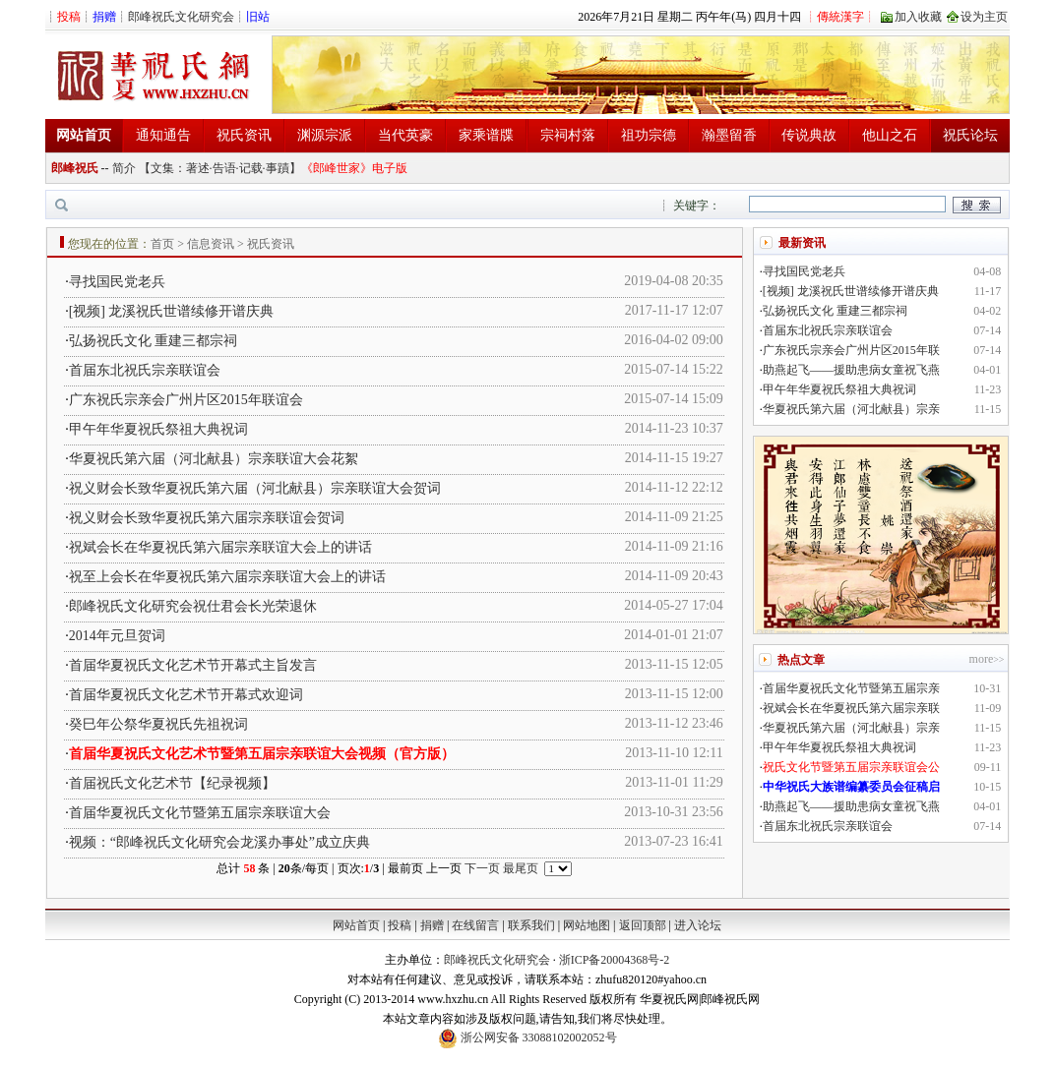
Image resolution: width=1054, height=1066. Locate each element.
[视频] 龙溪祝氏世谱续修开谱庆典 (172, 311)
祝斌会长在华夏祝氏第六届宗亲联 (851, 708)
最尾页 (520, 868)
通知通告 (163, 135)
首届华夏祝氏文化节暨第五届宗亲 (851, 688)
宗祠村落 (567, 135)
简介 (124, 168)
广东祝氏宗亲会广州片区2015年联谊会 (186, 399)
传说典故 (809, 135)
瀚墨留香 (729, 135)
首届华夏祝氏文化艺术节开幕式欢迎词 (186, 694)
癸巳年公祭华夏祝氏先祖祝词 (158, 724)
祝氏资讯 (244, 135)
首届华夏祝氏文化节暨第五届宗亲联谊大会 (200, 812)
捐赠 (432, 925)
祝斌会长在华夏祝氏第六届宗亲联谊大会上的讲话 (220, 547)
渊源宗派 (324, 135)
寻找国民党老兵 (117, 281)
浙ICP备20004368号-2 (614, 960)
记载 (251, 168)
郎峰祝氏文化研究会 (181, 17)
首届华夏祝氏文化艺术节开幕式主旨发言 (193, 665)
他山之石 (889, 135)
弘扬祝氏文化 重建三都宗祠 (153, 340)
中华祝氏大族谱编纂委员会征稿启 (851, 787)
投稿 (399, 925)
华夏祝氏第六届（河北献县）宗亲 (851, 409)
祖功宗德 (648, 135)
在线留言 (475, 925)
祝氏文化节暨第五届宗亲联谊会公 (851, 767)
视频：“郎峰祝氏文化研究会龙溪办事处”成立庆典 (219, 842)
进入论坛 (697, 925)
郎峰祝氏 (74, 168)
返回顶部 (642, 925)
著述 (198, 168)
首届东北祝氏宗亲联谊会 (144, 370)
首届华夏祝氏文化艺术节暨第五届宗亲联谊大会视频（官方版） (262, 753)
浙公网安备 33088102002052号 (527, 1038)
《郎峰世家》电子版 (354, 168)
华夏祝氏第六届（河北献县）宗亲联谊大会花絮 (213, 458)
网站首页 (356, 925)
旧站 (258, 17)
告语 (224, 168)
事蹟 (277, 168)
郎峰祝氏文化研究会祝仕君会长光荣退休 (193, 606)
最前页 (405, 868)
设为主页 (984, 17)
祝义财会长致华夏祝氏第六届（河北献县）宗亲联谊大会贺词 (255, 488)
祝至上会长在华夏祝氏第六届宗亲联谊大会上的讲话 (227, 576)
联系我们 (531, 925)
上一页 (444, 868)
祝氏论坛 (970, 135)
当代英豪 (405, 135)
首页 (162, 244)
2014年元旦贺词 (117, 635)
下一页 (482, 868)
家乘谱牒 (486, 135)
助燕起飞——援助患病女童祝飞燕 (851, 370)
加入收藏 (918, 17)
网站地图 (586, 925)
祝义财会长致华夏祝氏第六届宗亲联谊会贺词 (206, 517)
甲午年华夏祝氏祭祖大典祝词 (158, 429)
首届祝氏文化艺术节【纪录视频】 (172, 783)
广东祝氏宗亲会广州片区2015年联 (851, 350)
